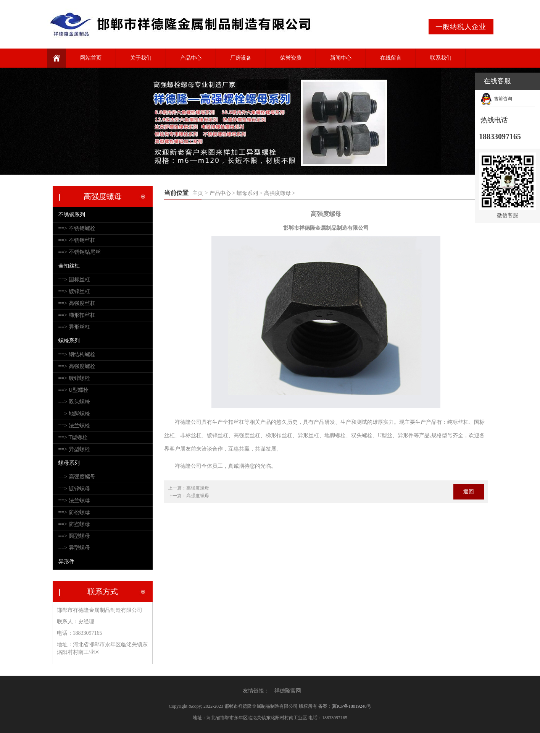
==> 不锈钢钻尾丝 (79, 252)
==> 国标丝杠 (74, 279)
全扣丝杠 (69, 266)
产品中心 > (222, 193)
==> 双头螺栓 (74, 402)
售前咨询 (503, 98)
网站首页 (91, 58)
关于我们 (141, 58)
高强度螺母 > (279, 193)
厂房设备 (240, 58)
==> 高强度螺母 (76, 477)
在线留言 (390, 58)
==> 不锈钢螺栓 (76, 228)
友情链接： (256, 691)
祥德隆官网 (287, 691)
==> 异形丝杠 (74, 327)
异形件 (66, 561)
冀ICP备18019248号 (351, 706)
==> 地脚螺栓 (74, 414)
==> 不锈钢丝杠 (76, 240)
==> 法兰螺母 (74, 500)
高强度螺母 (197, 488)
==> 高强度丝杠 (76, 303)
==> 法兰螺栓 (74, 425)
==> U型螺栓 (73, 390)
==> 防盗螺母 (74, 524)
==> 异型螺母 (74, 548)
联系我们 (440, 58)
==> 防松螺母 (74, 512)
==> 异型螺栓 (74, 449)
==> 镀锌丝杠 (74, 291)
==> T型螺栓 (73, 437)
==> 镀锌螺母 (74, 488)
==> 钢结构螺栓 (76, 354)
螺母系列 (69, 463)
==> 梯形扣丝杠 (76, 315)
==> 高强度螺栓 (76, 366)
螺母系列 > (249, 193)
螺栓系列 (69, 341)
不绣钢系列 (71, 214)
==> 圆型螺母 (74, 536)
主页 (197, 193)
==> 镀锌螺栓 (74, 378)
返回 (468, 492)
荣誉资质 (290, 58)
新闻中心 (340, 58)
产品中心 (190, 58)
